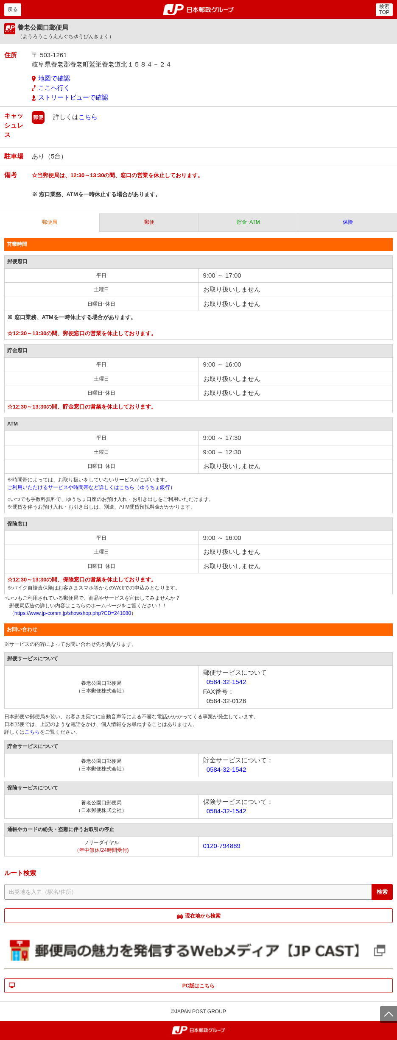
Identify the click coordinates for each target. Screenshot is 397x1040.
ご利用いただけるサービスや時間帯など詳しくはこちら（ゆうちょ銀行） (91, 487)
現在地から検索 (203, 916)
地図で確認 (54, 78)
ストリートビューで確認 (73, 97)
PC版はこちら (198, 986)
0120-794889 (221, 845)
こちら (88, 116)
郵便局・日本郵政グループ (198, 9)
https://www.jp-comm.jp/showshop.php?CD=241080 (72, 613)
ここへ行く (54, 87)
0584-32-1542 (226, 681)
